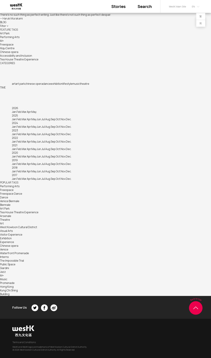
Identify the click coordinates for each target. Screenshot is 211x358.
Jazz (3, 272)
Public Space (7, 264)
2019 (15, 160)
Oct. (58, 119)
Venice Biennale (9, 201)
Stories (118, 6)
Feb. (19, 112)
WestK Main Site (177, 6)
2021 (14, 145)
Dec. (68, 119)
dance (47, 84)
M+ (2, 41)
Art (2, 223)
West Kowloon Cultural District (18, 227)
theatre (84, 84)
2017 (14, 175)
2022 (15, 138)
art (13, 84)
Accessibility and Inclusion (16, 55)
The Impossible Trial (12, 260)
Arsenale (5, 216)
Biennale (5, 205)
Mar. (24, 112)
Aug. (48, 119)
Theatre (5, 220)
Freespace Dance (11, 193)
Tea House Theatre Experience (19, 59)
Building (4, 294)
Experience (7, 242)
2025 (15, 115)
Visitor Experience (11, 234)
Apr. (29, 112)
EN (193, 6)
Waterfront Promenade (14, 253)
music (76, 84)
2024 (15, 123)
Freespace (7, 44)
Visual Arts (6, 231)
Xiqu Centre (7, 48)
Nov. (63, 119)
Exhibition (6, 238)
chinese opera (34, 84)
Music (3, 279)
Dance (4, 197)
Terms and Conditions (24, 342)
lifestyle (67, 84)
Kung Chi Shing (9, 290)
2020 (15, 153)
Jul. (43, 119)
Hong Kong (7, 286)
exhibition (57, 84)
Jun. (39, 119)
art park (20, 84)
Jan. (14, 112)
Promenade (7, 283)
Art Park (5, 33)
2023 (15, 130)
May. (34, 112)
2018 (14, 167)
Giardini (4, 268)
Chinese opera (9, 52)
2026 (15, 108)
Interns (4, 257)
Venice (4, 249)
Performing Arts (10, 37)
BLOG (3, 22)
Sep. (53, 119)
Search (145, 6)
